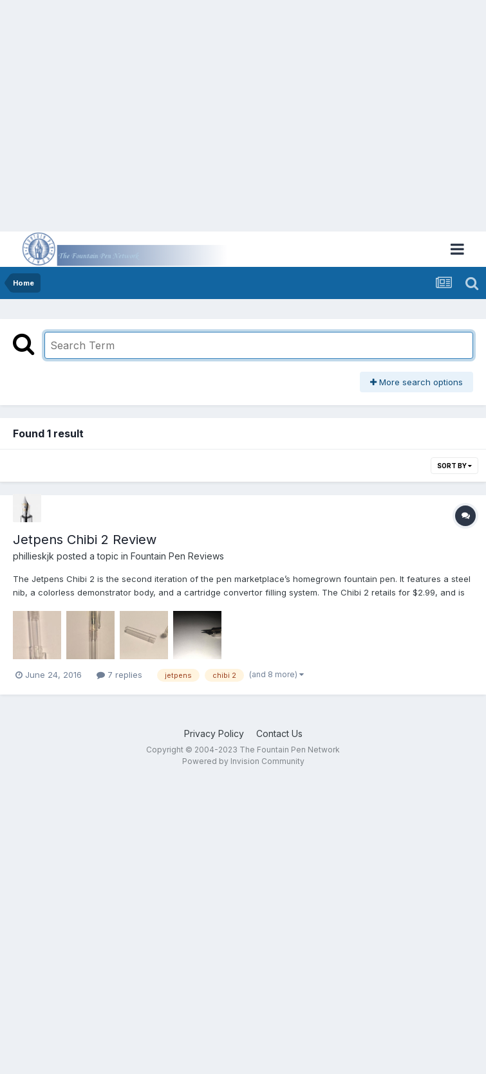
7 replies (119, 674)
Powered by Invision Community (243, 761)
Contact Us (279, 733)
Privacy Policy (214, 733)
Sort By (454, 465)
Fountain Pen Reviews (177, 556)
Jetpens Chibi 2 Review (84, 539)
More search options (416, 382)
